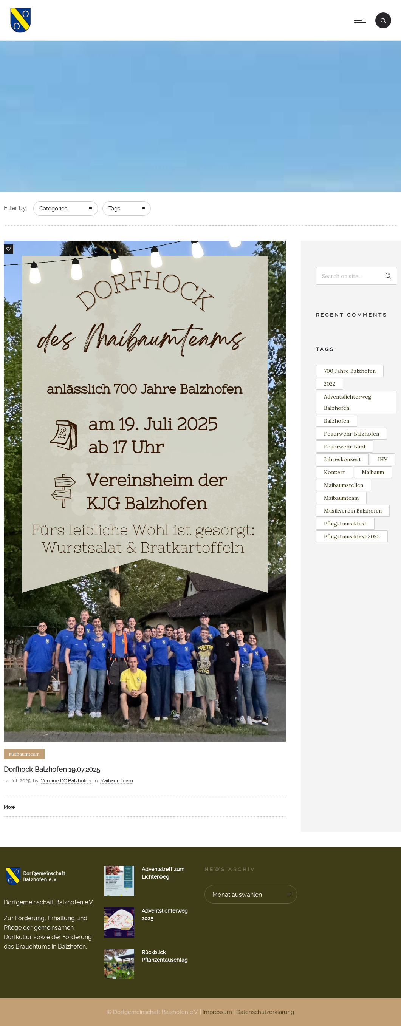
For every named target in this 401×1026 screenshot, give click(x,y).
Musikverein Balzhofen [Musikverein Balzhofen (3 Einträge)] (353, 510)
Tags (114, 208)
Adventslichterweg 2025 (165, 914)
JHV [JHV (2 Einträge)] (382, 459)
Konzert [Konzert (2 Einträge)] (334, 472)
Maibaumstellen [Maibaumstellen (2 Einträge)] (343, 485)
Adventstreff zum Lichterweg (163, 872)
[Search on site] (356, 276)
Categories (53, 208)
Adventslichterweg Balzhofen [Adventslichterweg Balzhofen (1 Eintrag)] (348, 402)
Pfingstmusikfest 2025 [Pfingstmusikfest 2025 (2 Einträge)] (352, 536)
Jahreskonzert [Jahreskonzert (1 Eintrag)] (342, 459)
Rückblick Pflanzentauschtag (165, 956)
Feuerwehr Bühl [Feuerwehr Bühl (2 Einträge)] (344, 446)
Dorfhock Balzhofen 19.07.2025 (52, 769)
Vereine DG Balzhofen (66, 780)
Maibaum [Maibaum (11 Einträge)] (373, 472)
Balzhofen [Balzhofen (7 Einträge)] (336, 420)
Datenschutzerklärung (265, 1012)
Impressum (217, 1012)
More (9, 807)
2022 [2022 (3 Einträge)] (329, 383)
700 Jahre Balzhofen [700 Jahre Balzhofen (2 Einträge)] (350, 371)
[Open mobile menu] (361, 20)
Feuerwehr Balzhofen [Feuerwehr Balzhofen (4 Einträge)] (351, 433)
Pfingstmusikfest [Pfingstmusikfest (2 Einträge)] (345, 523)
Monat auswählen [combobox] (237, 894)
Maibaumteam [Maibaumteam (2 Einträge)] (341, 497)
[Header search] (383, 20)
